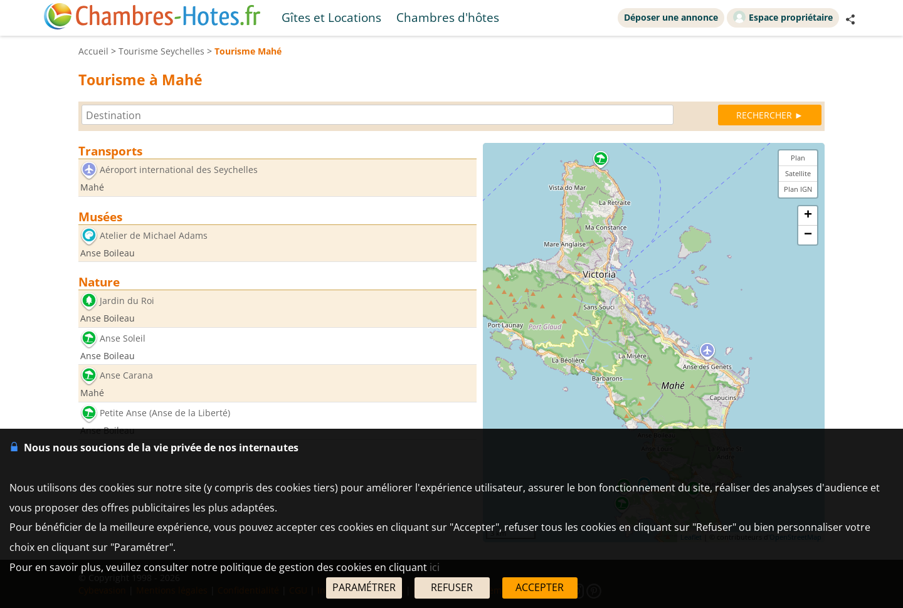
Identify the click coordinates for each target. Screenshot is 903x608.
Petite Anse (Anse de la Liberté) (165, 413)
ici (435, 567)
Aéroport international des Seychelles (179, 170)
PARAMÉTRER (364, 587)
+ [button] (808, 215)
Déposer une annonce (671, 17)
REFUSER (452, 587)
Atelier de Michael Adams (154, 235)
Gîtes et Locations (331, 17)
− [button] (808, 235)
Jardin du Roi (127, 301)
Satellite (798, 173)
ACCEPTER (539, 587)
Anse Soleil (122, 338)
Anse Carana (126, 376)
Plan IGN (798, 189)
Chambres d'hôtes (447, 17)
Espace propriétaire (783, 17)
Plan (798, 157)
